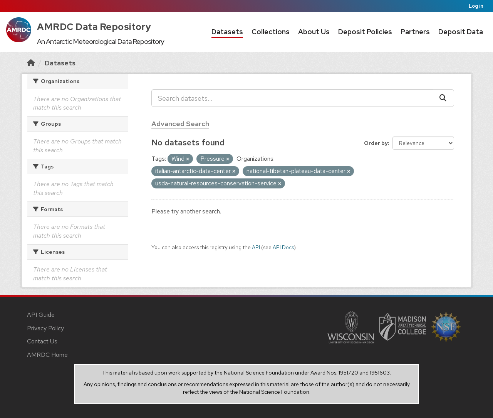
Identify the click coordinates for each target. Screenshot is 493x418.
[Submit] (443, 98)
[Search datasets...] (292, 98)
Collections (271, 31)
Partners (415, 31)
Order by (376, 143)
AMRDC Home (47, 355)
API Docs (283, 247)
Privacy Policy (45, 328)
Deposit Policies (365, 31)
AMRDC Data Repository (94, 27)
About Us (314, 31)
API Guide (41, 315)
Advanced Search (180, 123)
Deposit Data (460, 31)
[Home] (31, 62)
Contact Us (42, 341)
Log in (476, 6)
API (256, 247)
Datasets (227, 31)
